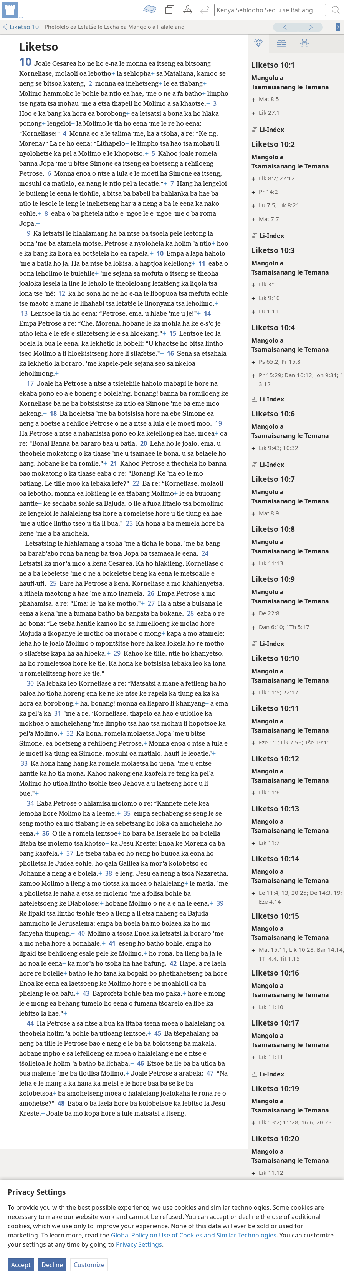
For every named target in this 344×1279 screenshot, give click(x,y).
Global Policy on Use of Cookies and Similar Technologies (193, 1235)
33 (53, 833)
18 (129, 433)
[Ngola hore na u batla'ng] (266, 9)
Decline (52, 1265)
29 (175, 703)
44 (30, 1113)
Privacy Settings (139, 1244)
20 (112, 473)
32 (70, 803)
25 (136, 623)
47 (128, 1173)
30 (30, 743)
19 (148, 453)
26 (80, 643)
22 (24, 523)
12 (192, 303)
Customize (89, 1265)
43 (61, 1083)
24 (42, 603)
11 (81, 283)
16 (59, 383)
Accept (21, 1265)
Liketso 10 (20, 27)
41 (203, 1023)
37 (161, 923)
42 (97, 1053)
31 (140, 773)
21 (146, 493)
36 (89, 903)
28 (154, 663)
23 (112, 563)
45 (199, 1123)
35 (127, 883)
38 (24, 953)
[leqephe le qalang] (12, 10)
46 (24, 1163)
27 (100, 653)
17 (30, 403)
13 (189, 323)
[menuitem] (12, 10)
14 (196, 333)
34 (30, 873)
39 (46, 993)
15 (190, 353)
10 (190, 263)
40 (143, 1013)
